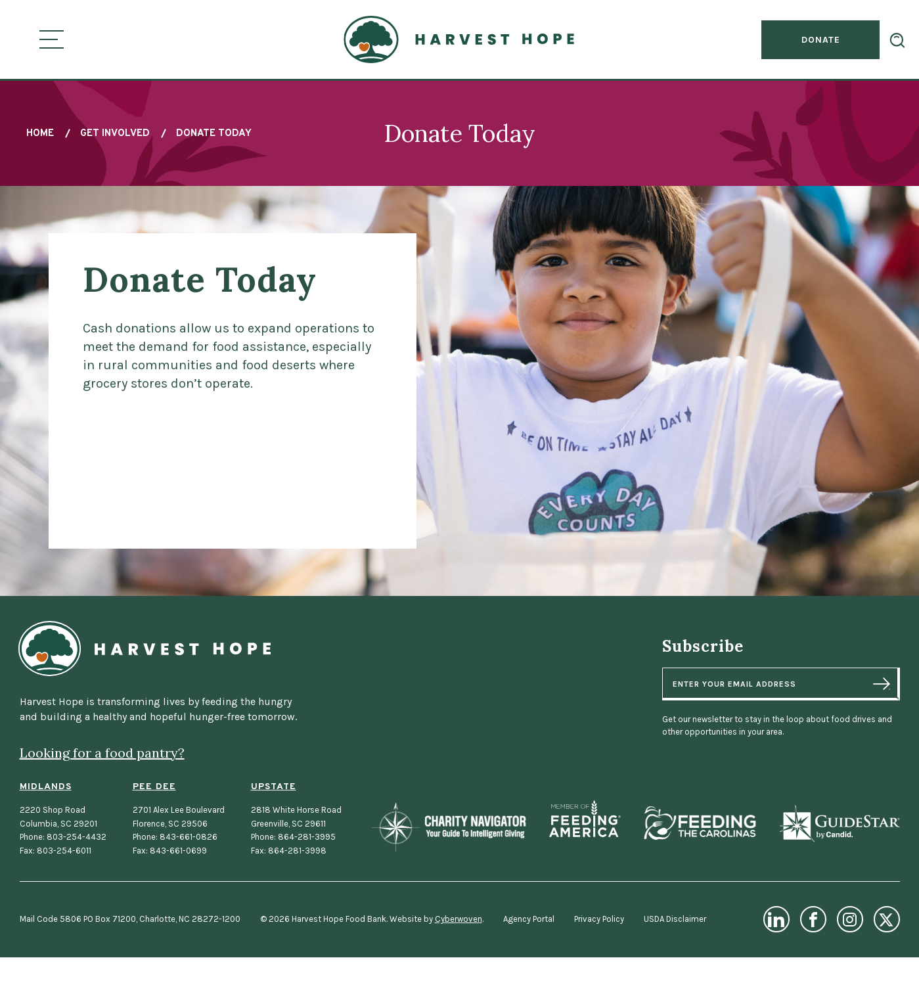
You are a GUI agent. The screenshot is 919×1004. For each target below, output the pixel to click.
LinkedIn (776, 919)
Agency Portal (528, 919)
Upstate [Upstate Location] (273, 786)
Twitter (887, 919)
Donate (820, 39)
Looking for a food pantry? (102, 752)
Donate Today (214, 133)
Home (40, 133)
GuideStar (839, 823)
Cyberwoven (458, 919)
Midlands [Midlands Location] (46, 786)
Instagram (850, 919)
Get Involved (115, 133)
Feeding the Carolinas (699, 823)
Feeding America (585, 819)
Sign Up (881, 683)
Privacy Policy (599, 919)
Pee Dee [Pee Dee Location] (154, 786)
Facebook (813, 919)
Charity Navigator (448, 827)
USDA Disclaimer (675, 919)
